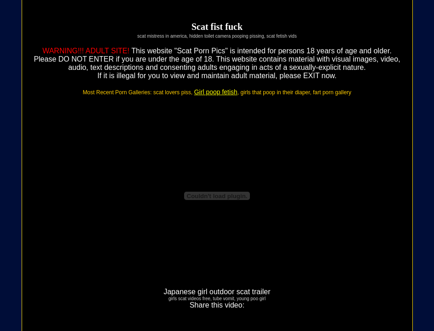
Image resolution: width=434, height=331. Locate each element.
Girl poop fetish (215, 92)
